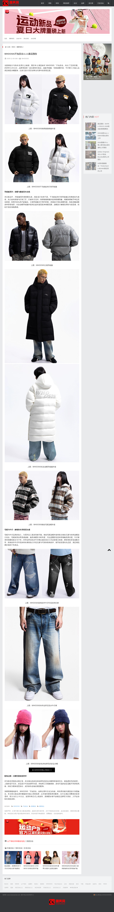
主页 (8, 47)
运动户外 (19, 38)
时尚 (57, 3)
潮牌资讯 (11, 38)
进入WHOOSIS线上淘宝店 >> (42, 770)
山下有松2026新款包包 (16, 841)
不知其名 (25, 806)
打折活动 (101, 3)
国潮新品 (33, 806)
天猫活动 (10, 848)
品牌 (82, 3)
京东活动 (27, 848)
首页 (42, 3)
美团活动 (29, 841)
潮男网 (4, 895)
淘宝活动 (18, 848)
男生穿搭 (26, 38)
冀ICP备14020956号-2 (27, 895)
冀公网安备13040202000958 (103, 895)
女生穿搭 (33, 38)
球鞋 (49, 3)
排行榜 (91, 3)
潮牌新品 (41, 806)
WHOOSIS (16, 806)
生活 (75, 3)
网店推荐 (66, 3)
